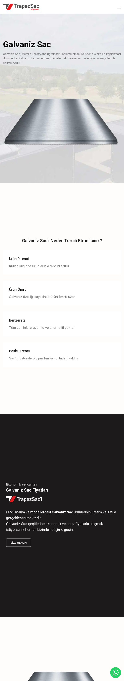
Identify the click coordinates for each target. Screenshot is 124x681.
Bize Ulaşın (18, 542)
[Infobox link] (62, 262)
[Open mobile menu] (119, 7)
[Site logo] (21, 7)
